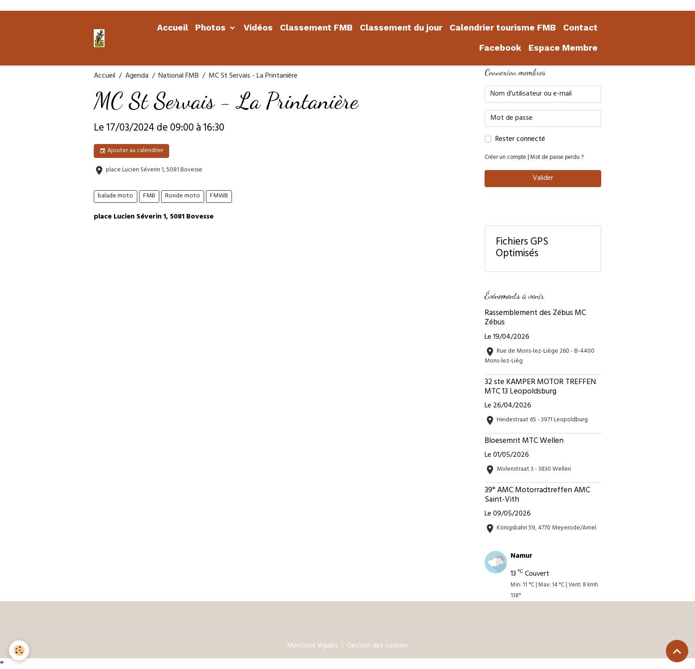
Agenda (137, 76)
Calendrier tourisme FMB (503, 27)
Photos (211, 27)
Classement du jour (401, 27)
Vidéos (258, 27)
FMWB (219, 196)
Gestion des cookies (377, 646)
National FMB (178, 76)
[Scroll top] (677, 651)
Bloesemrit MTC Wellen (524, 441)
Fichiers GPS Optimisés (522, 249)
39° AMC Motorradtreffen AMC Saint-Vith (537, 495)
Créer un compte (505, 158)
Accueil (172, 27)
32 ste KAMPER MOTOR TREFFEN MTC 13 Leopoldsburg (540, 387)
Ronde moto (182, 196)
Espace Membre (563, 48)
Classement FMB (316, 27)
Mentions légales (312, 646)
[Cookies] (19, 650)
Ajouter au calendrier (131, 151)
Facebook (500, 48)
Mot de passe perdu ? (557, 158)
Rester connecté (520, 139)
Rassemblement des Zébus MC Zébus (535, 318)
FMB (149, 196)
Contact (580, 27)
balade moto (115, 196)
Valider (543, 178)
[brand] (100, 38)
